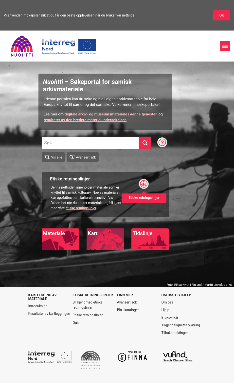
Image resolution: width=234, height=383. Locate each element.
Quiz (76, 323)
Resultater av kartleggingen (49, 314)
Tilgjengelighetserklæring (181, 325)
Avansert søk (83, 157)
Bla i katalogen (128, 310)
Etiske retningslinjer (88, 315)
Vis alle (53, 157)
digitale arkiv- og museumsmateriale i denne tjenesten (111, 114)
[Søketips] (162, 143)
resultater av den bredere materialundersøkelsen (85, 120)
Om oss (167, 302)
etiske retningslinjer (81, 208)
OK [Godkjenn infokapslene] (221, 15)
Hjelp (165, 310)
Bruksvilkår (170, 317)
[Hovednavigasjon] (225, 46)
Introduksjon (38, 306)
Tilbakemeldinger (175, 333)
